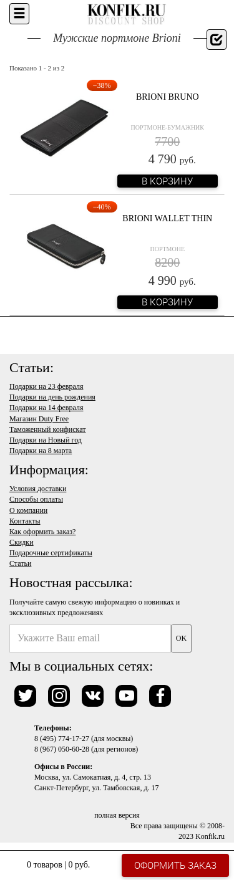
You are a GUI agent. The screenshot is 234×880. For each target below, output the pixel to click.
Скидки (21, 542)
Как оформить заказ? (42, 531)
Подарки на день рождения (52, 397)
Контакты (25, 521)
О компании (28, 510)
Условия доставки (37, 488)
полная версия (117, 815)
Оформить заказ (175, 865)
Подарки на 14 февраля (46, 407)
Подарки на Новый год (45, 440)
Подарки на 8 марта (40, 450)
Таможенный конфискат (47, 429)
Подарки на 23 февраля (46, 386)
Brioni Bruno (167, 97)
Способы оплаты (36, 499)
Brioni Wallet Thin (167, 218)
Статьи (20, 563)
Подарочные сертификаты (50, 552)
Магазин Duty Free (39, 418)
